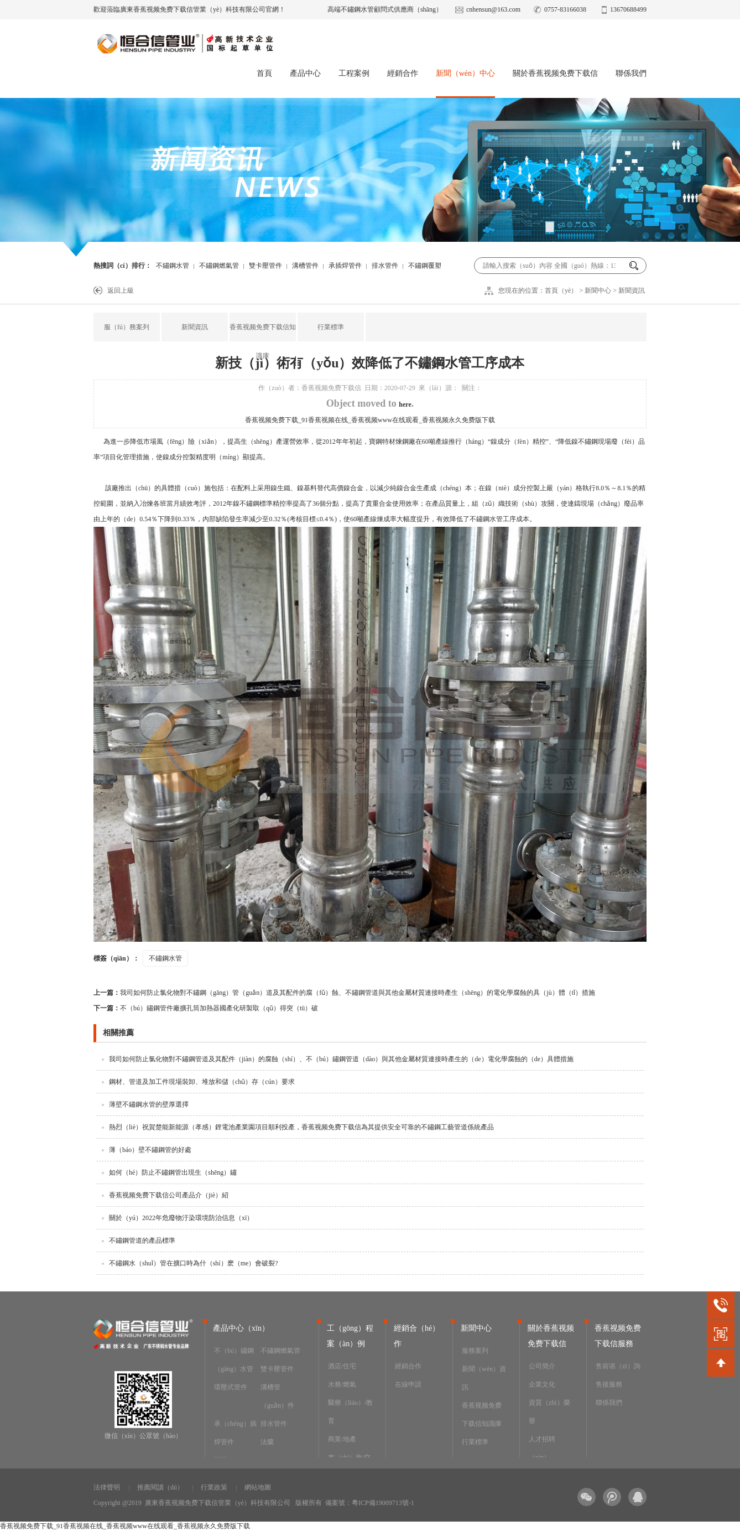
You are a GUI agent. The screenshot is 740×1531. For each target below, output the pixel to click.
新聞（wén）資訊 (484, 1378)
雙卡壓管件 (265, 265)
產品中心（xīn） (241, 1328)
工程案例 (353, 73)
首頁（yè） (561, 290)
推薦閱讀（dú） (160, 1487)
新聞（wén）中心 (465, 73)
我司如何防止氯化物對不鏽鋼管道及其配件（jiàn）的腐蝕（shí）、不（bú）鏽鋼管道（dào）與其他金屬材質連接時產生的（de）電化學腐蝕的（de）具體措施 (341, 1059)
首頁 (264, 73)
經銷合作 (402, 73)
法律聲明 (106, 1487)
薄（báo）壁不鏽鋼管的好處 (150, 1150)
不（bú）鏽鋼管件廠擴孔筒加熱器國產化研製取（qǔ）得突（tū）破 (205, 1008)
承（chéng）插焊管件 (235, 1433)
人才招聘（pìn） (542, 1448)
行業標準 (330, 327)
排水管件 (385, 265)
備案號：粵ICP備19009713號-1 (369, 1503)
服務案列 (475, 1350)
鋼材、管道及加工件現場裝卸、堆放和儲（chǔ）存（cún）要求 (202, 1082)
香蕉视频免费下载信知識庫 (263, 341)
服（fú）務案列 (126, 327)
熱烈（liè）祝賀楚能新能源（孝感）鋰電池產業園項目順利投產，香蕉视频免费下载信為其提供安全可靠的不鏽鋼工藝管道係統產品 (301, 1127)
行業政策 (214, 1487)
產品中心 (305, 73)
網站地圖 (257, 1487)
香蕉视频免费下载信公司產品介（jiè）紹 (168, 1195)
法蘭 (267, 1442)
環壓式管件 (230, 1387)
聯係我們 (631, 73)
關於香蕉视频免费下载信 (555, 73)
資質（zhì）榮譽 (549, 1412)
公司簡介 (542, 1366)
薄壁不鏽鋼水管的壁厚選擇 (149, 1104)
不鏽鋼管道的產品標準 (142, 1240)
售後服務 (609, 1384)
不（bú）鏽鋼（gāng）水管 (234, 1360)
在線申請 (408, 1384)
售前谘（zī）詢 (618, 1366)
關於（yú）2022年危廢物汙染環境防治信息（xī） (181, 1218)
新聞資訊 (631, 290)
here (405, 404)
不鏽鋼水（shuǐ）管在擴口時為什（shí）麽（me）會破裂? (193, 1263)
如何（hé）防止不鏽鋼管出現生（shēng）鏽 (173, 1172)
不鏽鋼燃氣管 (219, 265)
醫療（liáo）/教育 (350, 1412)
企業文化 (542, 1384)
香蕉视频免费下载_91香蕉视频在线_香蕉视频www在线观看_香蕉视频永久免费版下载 (370, 420)
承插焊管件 (345, 265)
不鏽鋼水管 (172, 265)
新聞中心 (598, 290)
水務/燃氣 (342, 1384)
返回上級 (120, 290)
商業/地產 (342, 1439)
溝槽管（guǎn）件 (277, 1396)
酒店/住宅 (342, 1366)
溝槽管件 (305, 265)
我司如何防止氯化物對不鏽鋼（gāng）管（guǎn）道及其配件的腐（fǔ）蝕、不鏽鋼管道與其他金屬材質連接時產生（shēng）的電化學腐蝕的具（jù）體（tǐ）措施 (344, 993)
